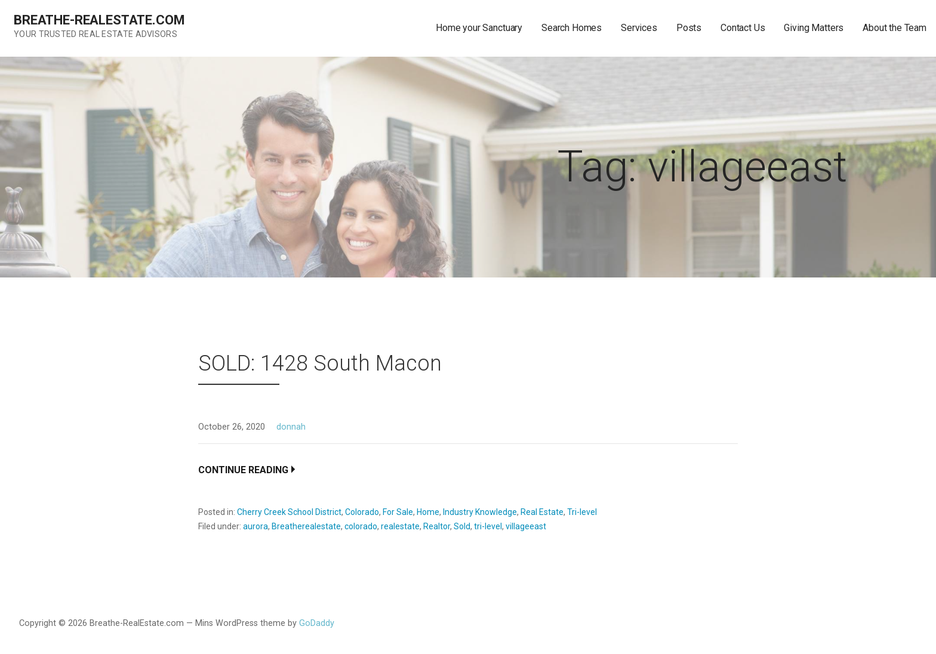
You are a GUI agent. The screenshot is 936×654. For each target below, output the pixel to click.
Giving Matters (813, 27)
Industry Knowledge (480, 512)
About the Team (894, 27)
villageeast (526, 526)
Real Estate (542, 512)
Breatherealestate (306, 526)
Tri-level (582, 512)
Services (639, 27)
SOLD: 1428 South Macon (320, 363)
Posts (688, 27)
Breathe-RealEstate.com (99, 20)
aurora (255, 526)
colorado (360, 526)
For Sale (398, 512)
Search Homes (571, 27)
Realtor (436, 526)
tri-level (488, 526)
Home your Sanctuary (479, 27)
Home (428, 512)
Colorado (362, 512)
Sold (462, 526)
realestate (400, 526)
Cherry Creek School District (289, 512)
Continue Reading (243, 470)
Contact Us (743, 27)
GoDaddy (316, 623)
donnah (291, 427)
